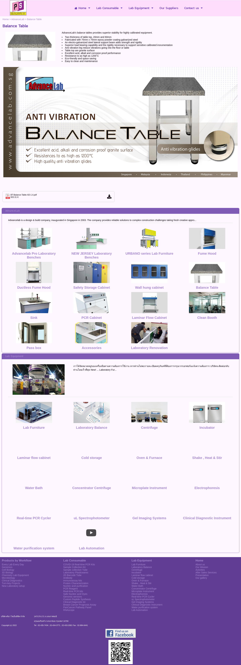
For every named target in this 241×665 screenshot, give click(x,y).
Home (6, 19)
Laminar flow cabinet (34, 441)
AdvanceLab (17, 19)
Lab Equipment (14, 356)
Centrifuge (149, 411)
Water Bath (34, 471)
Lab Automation (91, 531)
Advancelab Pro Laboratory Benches (34, 255)
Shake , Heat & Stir (207, 441)
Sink (33, 318)
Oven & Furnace (149, 441)
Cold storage (91, 441)
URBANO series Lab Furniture (149, 253)
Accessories (91, 348)
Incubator (207, 411)
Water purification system (34, 531)
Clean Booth (207, 318)
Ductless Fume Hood (34, 287)
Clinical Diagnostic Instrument (207, 501)
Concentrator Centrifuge (91, 471)
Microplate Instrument (149, 471)
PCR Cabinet (92, 318)
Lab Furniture (34, 411)
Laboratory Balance (91, 411)
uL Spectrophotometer (91, 501)
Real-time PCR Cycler (34, 501)
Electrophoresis (207, 471)
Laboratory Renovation (149, 348)
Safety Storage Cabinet (91, 287)
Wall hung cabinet (149, 287)
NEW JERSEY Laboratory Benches (91, 255)
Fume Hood (207, 253)
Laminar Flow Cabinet (149, 318)
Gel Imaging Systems (149, 501)
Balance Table (207, 287)
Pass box (33, 348)
